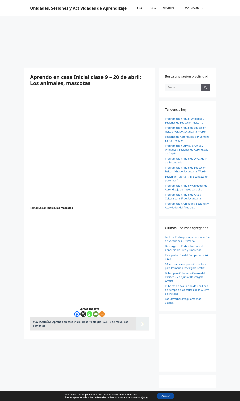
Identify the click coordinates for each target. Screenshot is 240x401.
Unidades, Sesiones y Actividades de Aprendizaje (78, 8)
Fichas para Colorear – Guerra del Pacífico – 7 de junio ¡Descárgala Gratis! (185, 277)
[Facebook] (77, 314)
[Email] (96, 314)
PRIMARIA (172, 8)
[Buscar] (205, 87)
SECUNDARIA (196, 8)
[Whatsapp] (89, 314)
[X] (83, 314)
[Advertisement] (120, 40)
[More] (102, 314)
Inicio (140, 8)
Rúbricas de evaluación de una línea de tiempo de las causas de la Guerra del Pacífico (187, 289)
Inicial (153, 8)
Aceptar (165, 395)
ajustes (144, 397)
